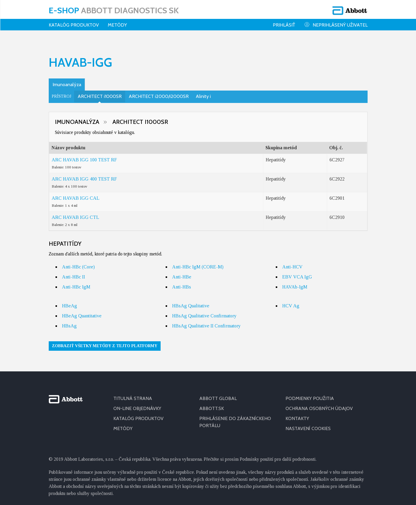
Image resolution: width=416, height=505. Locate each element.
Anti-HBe (181, 273)
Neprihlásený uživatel (336, 25)
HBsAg (69, 321)
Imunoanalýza (67, 80)
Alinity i (203, 92)
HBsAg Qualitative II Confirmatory (206, 321)
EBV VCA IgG (297, 273)
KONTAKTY (297, 414)
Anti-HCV (292, 262)
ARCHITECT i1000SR (100, 92)
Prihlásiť (284, 25)
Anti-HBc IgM (76, 283)
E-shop (114, 10)
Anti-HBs (181, 283)
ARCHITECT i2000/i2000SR (159, 92)
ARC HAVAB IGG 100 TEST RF (84, 155)
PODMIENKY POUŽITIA (310, 394)
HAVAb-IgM (294, 283)
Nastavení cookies (308, 424)
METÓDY (123, 424)
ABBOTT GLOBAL (218, 394)
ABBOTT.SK (211, 404)
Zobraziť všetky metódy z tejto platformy (104, 342)
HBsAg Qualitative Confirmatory (204, 311)
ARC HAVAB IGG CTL (75, 213)
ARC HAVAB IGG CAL (75, 194)
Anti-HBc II (73, 273)
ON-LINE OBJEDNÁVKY (137, 404)
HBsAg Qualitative (190, 301)
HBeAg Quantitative (82, 311)
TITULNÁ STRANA (132, 394)
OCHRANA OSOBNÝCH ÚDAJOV (319, 404)
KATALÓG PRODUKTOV (74, 25)
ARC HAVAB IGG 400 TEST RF (84, 175)
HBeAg (69, 301)
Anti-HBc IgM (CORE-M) (198, 262)
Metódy (117, 25)
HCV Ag (290, 301)
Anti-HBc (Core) (78, 262)
